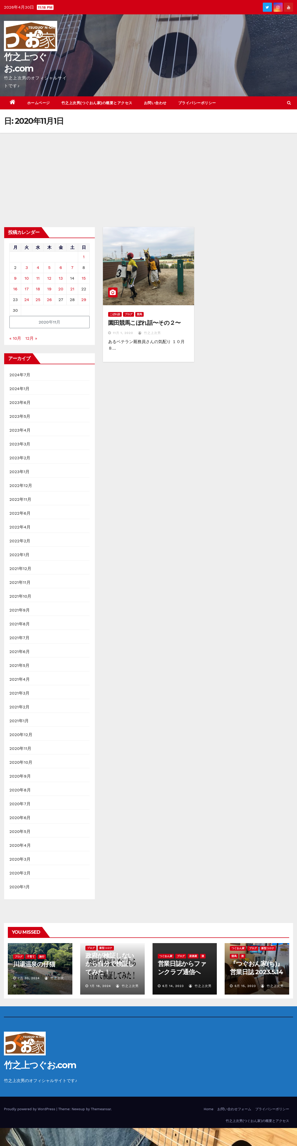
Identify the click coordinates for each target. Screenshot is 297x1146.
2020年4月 (20, 845)
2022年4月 (20, 527)
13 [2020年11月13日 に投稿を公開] (61, 278)
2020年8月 (20, 789)
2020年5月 (20, 831)
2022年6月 (20, 513)
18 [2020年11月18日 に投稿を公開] (38, 288)
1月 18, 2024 (100, 986)
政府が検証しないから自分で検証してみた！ (109, 963)
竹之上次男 (149, 333)
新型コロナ (105, 948)
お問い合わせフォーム (234, 1109)
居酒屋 (193, 956)
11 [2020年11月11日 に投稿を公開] (37, 278)
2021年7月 (19, 637)
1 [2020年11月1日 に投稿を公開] (83, 256)
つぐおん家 (165, 956)
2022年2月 (20, 540)
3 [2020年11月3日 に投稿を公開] (26, 267)
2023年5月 (20, 416)
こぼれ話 (115, 314)
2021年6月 (19, 651)
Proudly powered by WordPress (30, 1109)
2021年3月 (19, 693)
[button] (289, 102)
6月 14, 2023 (173, 986)
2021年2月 (19, 706)
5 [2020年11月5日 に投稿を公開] (49, 267)
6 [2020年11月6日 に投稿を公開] (61, 267)
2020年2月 (20, 873)
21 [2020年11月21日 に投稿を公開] (72, 288)
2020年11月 (20, 748)
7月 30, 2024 (29, 978)
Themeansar (101, 1109)
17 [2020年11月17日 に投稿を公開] (26, 288)
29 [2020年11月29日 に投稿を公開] (83, 299)
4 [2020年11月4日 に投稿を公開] (38, 267)
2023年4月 (20, 430)
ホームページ (38, 103)
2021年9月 (19, 610)
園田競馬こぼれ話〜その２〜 (144, 322)
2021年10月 (20, 596)
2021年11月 (20, 582)
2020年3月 (20, 859)
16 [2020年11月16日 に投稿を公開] (15, 288)
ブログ (128, 314)
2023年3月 (20, 444)
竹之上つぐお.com (40, 1065)
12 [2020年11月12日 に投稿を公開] (49, 278)
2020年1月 (19, 886)
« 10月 (15, 338)
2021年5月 (19, 665)
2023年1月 (19, 471)
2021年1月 (19, 720)
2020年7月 (20, 803)
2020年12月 (20, 734)
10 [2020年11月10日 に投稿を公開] (27, 278)
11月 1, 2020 (123, 333)
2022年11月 (20, 499)
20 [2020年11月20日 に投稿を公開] (60, 288)
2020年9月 (20, 776)
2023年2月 (20, 457)
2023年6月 (20, 402)
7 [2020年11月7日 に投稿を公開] (72, 267)
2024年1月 (19, 388)
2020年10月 (20, 762)
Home (208, 1109)
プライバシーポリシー (197, 103)
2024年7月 (19, 374)
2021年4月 (19, 679)
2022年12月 (20, 485)
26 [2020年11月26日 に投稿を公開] (49, 299)
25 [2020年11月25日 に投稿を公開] (38, 299)
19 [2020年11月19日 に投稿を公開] (49, 288)
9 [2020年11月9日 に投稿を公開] (15, 278)
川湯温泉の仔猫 (34, 964)
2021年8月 (19, 623)
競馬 (139, 314)
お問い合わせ (155, 103)
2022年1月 (19, 554)
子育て (31, 956)
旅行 (41, 956)
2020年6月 (20, 817)
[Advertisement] (148, 172)
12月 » (31, 338)
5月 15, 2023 (245, 986)
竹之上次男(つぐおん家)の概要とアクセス (96, 103)
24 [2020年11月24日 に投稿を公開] (26, 299)
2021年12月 (20, 568)
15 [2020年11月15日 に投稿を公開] (84, 278)
